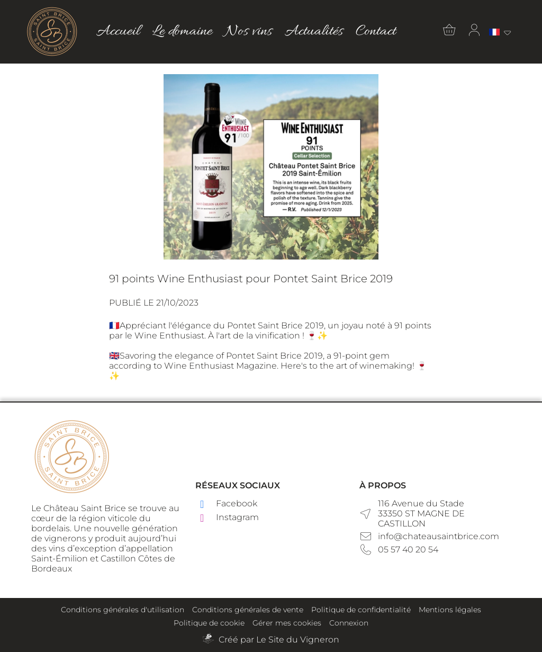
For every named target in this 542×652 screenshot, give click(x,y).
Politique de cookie (209, 623)
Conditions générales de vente (247, 609)
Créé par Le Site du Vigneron (279, 640)
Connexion (348, 623)
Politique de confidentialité (361, 609)
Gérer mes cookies (286, 623)
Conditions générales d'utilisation (122, 609)
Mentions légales (450, 609)
